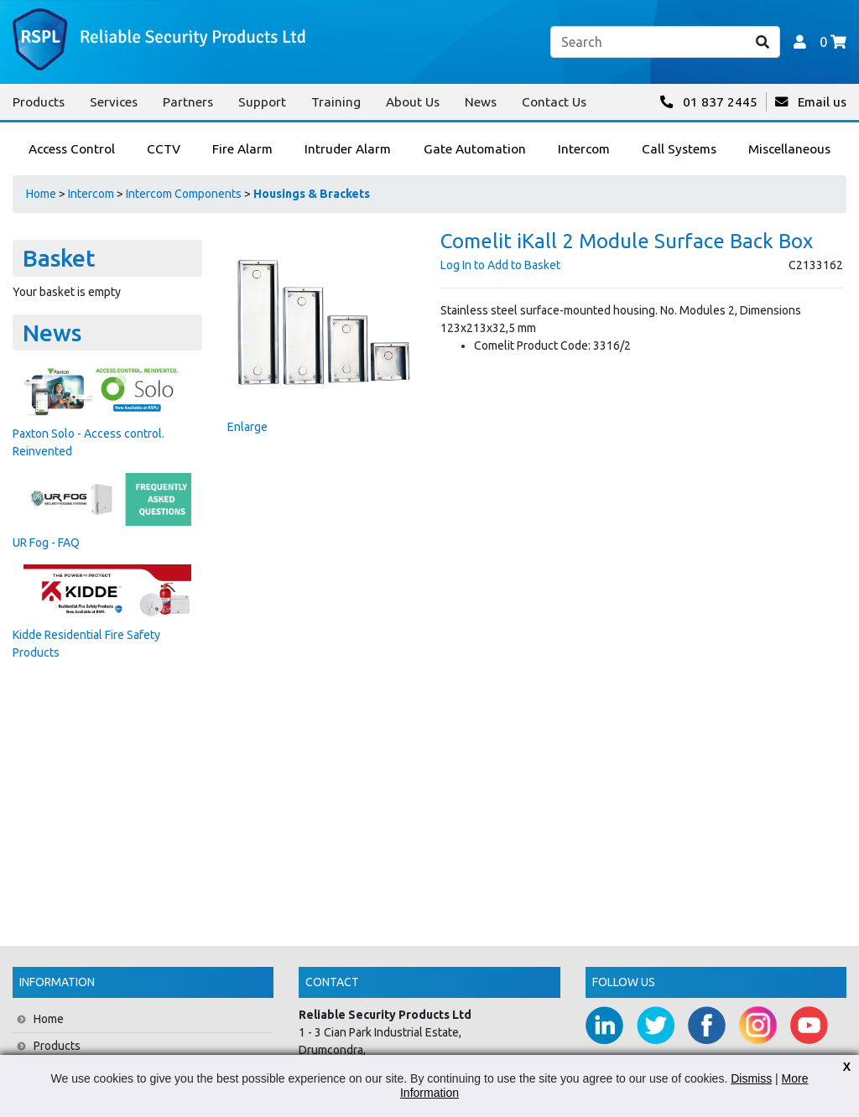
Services (114, 102)
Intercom (91, 193)
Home (41, 193)
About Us (413, 102)
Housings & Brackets (311, 193)
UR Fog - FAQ (46, 542)
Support (262, 102)
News (481, 102)
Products (39, 102)
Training (336, 102)
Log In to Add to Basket (500, 265)
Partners (188, 102)
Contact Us (554, 102)
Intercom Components (184, 193)
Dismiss (751, 1078)
